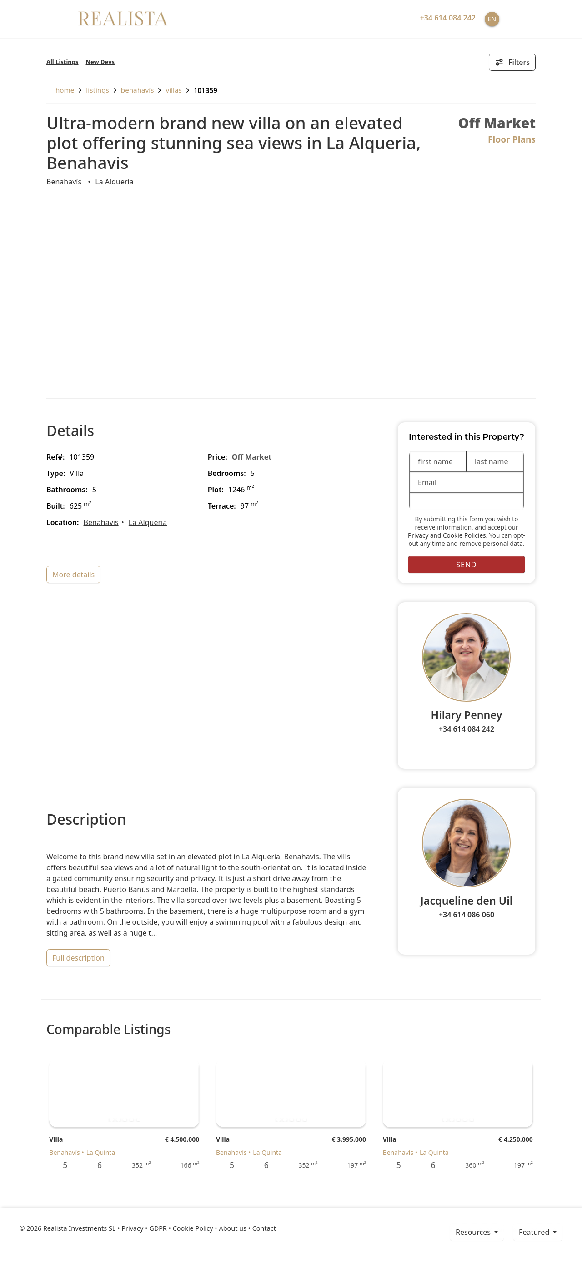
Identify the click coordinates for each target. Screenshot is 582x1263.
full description (78, 958)
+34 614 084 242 (466, 729)
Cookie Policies (464, 535)
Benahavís (137, 89)
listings (97, 89)
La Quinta (100, 1152)
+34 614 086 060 (466, 915)
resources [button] (474, 1232)
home (60, 89)
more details (73, 574)
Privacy (418, 535)
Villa (56, 1139)
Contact (264, 1228)
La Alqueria (114, 182)
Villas (173, 89)
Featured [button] (535, 1232)
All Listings (62, 62)
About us (232, 1228)
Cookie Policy (193, 1228)
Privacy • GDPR (144, 1228)
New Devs (100, 62)
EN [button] (492, 19)
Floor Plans (512, 139)
